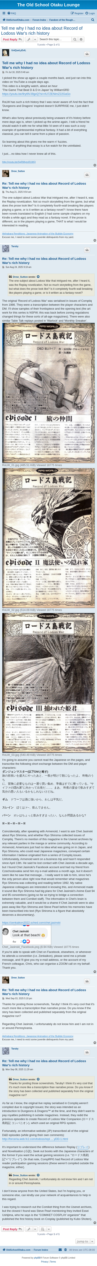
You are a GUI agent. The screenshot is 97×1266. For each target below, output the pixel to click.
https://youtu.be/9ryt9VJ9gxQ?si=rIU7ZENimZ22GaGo (36, 93)
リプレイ (82, 1147)
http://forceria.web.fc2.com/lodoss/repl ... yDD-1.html (35, 1139)
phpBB (37, 1258)
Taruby (15, 246)
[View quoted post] (38, 277)
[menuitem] (11, 13)
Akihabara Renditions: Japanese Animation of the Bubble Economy (37, 233)
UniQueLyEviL (18, 50)
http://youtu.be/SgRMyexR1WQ (19, 162)
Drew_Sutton (18, 171)
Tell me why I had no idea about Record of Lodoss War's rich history (42, 31)
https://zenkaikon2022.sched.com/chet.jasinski (31, 922)
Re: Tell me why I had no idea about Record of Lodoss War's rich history (44, 185)
